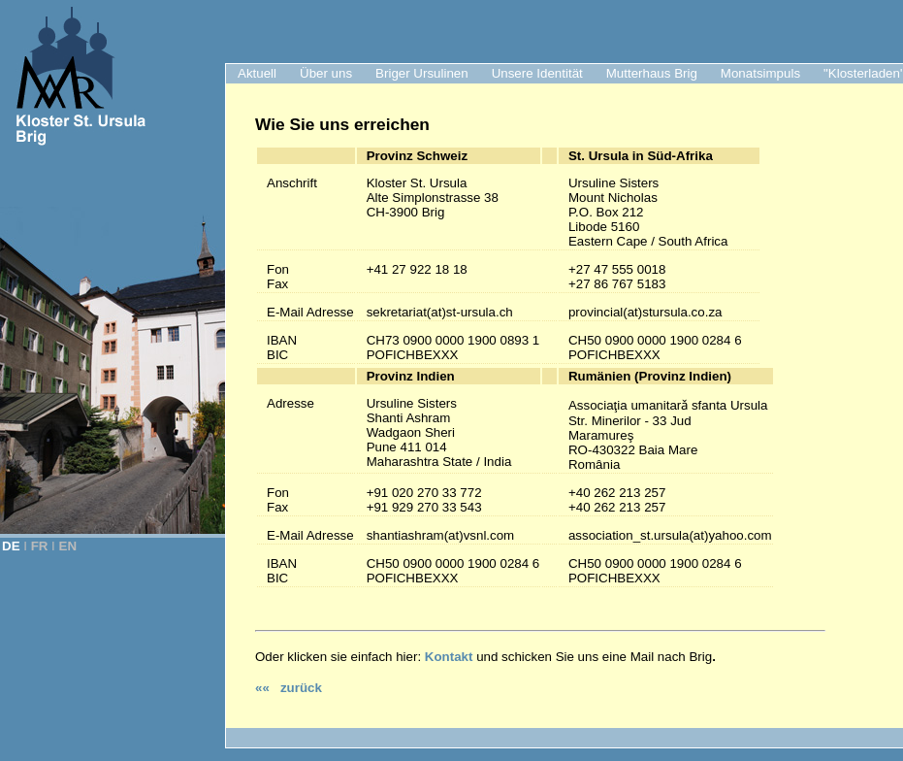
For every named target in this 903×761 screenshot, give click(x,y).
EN (68, 546)
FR (39, 546)
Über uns (326, 73)
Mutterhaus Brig (651, 73)
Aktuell (257, 73)
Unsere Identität (537, 73)
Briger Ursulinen (421, 73)
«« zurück (288, 687)
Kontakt (449, 656)
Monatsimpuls (760, 73)
